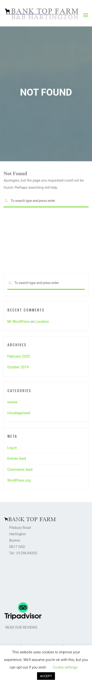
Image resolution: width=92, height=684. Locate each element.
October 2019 (18, 367)
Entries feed (16, 459)
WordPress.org (19, 480)
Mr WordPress (18, 322)
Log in (12, 448)
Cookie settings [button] (65, 667)
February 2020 (18, 356)
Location (42, 322)
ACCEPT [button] (46, 676)
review (12, 402)
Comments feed (19, 470)
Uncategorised (18, 413)
